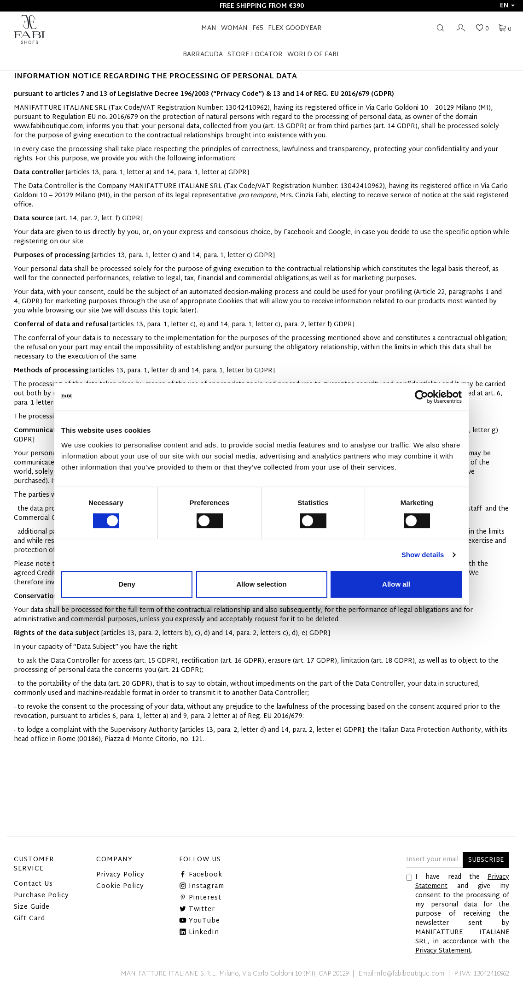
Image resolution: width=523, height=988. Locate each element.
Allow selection (261, 584)
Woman (234, 28)
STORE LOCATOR (255, 54)
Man (208, 28)
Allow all (396, 584)
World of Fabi (313, 54)
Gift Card (29, 918)
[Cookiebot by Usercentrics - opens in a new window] (421, 397)
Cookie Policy (120, 886)
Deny (126, 584)
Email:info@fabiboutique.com (401, 974)
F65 (257, 28)
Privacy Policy (120, 875)
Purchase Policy (41, 895)
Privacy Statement (443, 951)
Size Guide (32, 907)
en (507, 6)
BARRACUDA (203, 54)
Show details (422, 555)
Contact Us (33, 884)
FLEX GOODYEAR (295, 28)
